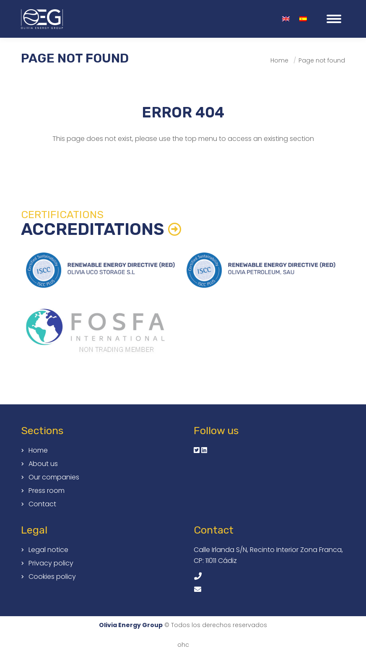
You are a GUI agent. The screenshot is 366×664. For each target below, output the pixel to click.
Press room (47, 491)
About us (43, 464)
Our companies (54, 477)
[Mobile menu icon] (334, 19)
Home (38, 450)
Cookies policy (52, 577)
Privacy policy (51, 563)
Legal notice (48, 550)
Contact (42, 504)
